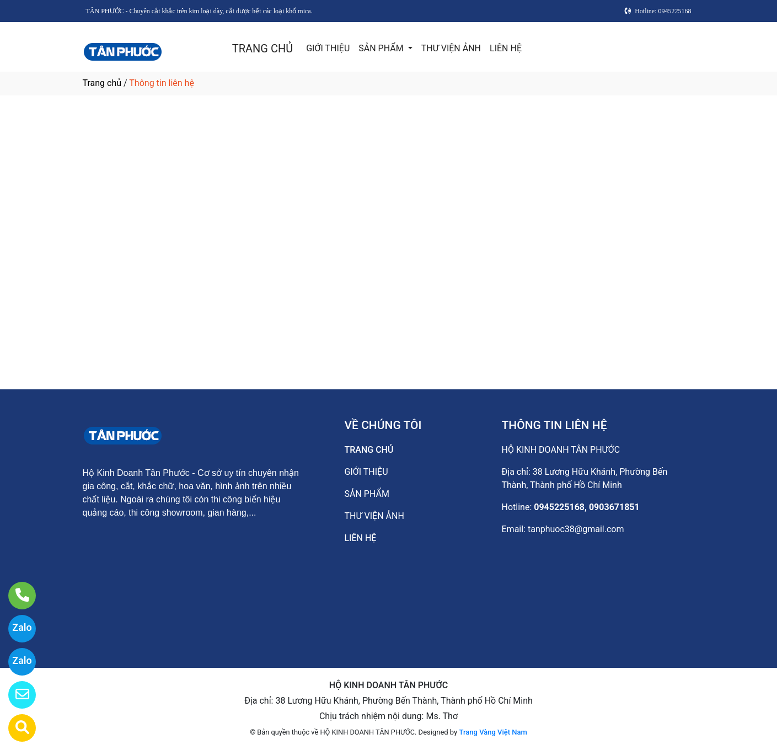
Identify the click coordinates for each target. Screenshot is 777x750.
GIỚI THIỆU (328, 48)
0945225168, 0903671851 (587, 507)
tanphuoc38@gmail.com (576, 529)
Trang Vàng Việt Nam (493, 732)
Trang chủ (102, 83)
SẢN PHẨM (381, 48)
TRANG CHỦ (262, 48)
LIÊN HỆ (506, 48)
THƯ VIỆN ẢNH (451, 48)
